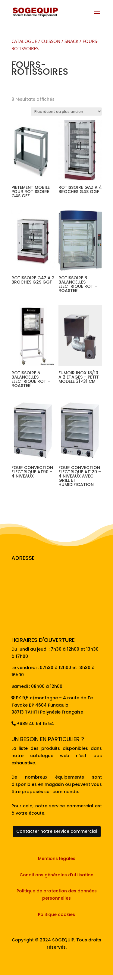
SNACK (71, 41)
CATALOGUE (24, 41)
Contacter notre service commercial (56, 831)
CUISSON (50, 41)
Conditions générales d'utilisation (56, 875)
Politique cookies (56, 914)
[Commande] (66, 111)
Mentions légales (56, 858)
